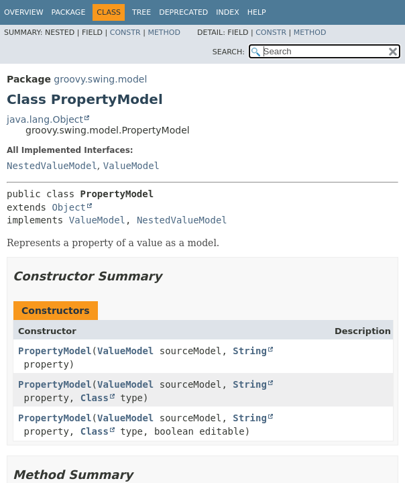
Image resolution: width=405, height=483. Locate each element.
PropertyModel (55, 350)
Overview (24, 12)
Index (227, 12)
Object (69, 207)
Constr (125, 32)
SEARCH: (229, 52)
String (250, 350)
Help (256, 12)
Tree (141, 12)
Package (69, 12)
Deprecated (183, 12)
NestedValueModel (52, 165)
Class (94, 397)
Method (164, 32)
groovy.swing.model (100, 79)
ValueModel (131, 165)
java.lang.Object (45, 119)
